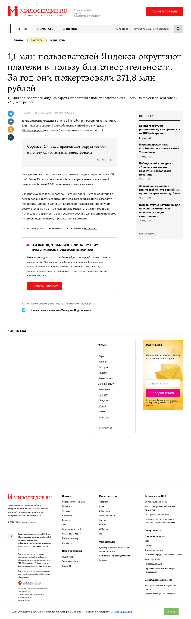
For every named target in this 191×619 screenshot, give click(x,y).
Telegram (103, 499)
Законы (102, 366)
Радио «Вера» (69, 554)
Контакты (67, 540)
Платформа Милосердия (157, 512)
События (103, 421)
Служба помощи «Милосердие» (151, 28)
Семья (102, 415)
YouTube (103, 517)
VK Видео (103, 527)
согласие (174, 404)
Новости (37, 40)
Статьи (19, 40)
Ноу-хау (103, 399)
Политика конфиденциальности (115, 553)
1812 (147, 538)
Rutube (102, 522)
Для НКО (70, 29)
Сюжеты (66, 517)
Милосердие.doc (153, 557)
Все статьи (105, 432)
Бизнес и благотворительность (38, 304)
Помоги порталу (164, 11)
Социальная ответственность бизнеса (76, 304)
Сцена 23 (66, 563)
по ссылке (90, 228)
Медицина (104, 393)
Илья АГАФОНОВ (64, 112)
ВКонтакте (104, 508)
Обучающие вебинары (156, 499)
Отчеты (103, 558)
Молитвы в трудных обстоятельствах (163, 552)
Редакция (67, 504)
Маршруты (57, 40)
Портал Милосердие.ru (73, 499)
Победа (148, 543)
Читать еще (104, 160)
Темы (64, 522)
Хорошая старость (154, 547)
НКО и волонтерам (71, 531)
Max (101, 531)
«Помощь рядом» (33, 130)
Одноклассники (107, 513)
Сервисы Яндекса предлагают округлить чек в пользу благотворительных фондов (66, 149)
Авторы (66, 508)
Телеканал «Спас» (71, 559)
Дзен (101, 504)
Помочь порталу (45, 286)
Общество (104, 404)
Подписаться (163, 398)
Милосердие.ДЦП (153, 561)
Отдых (102, 410)
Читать (21, 29)
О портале (122, 28)
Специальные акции (155, 534)
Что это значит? (123, 611)
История (103, 371)
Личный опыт (106, 388)
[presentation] (163, 388)
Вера (101, 360)
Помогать (45, 29)
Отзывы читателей (71, 527)
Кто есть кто (105, 382)
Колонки (103, 377)
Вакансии (67, 513)
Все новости (147, 234)
